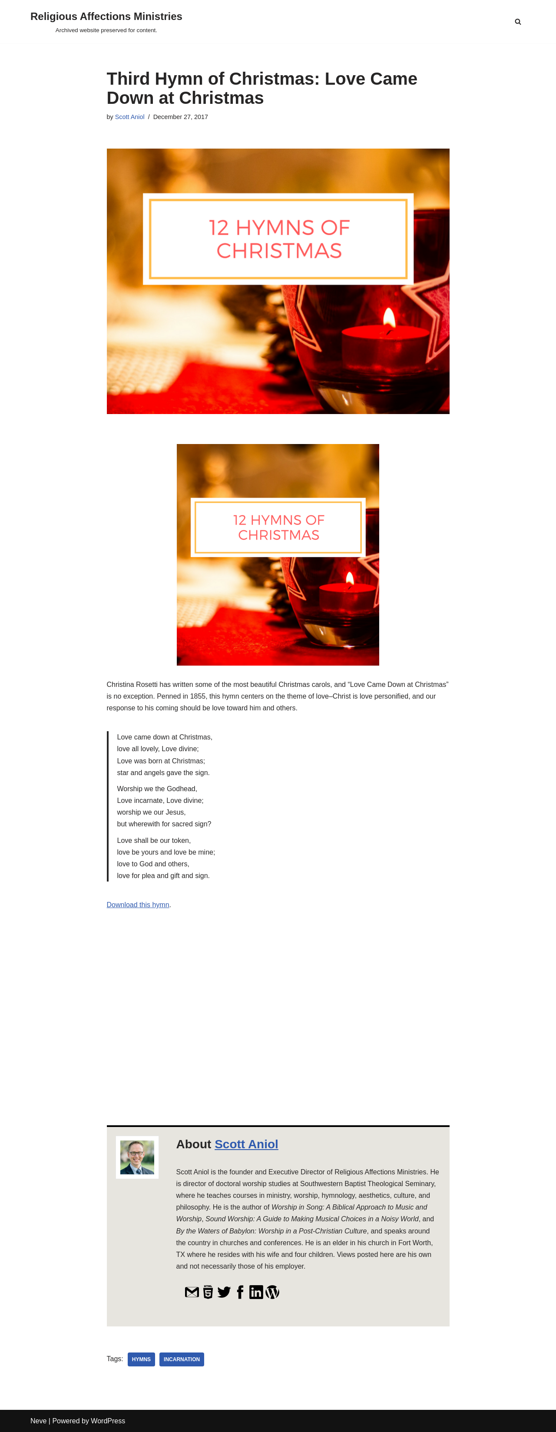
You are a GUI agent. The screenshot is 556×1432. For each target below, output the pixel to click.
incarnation (182, 1359)
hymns (141, 1359)
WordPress (108, 1421)
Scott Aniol (130, 116)
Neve (38, 1421)
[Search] (518, 21)
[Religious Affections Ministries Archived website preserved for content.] (106, 21)
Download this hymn (138, 904)
